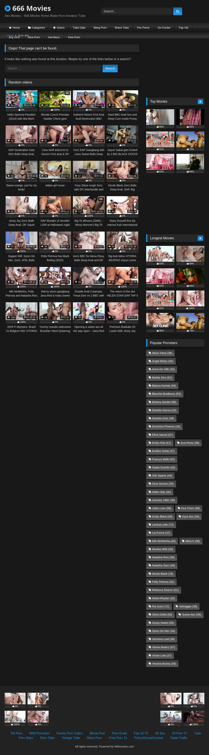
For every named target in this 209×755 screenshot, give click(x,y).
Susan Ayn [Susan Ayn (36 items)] (191, 614)
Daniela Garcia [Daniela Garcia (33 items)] (164, 410)
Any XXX (14, 37)
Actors (61, 27)
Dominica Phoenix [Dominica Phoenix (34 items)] (166, 426)
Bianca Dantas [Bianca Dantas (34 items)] (164, 385)
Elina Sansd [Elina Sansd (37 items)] (162, 434)
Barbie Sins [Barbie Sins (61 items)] (162, 377)
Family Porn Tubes (69, 733)
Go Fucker (164, 27)
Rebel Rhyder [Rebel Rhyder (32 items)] (163, 598)
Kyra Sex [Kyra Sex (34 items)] (190, 516)
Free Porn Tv (118, 738)
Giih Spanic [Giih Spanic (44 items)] (162, 475)
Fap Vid (183, 27)
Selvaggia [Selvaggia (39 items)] (188, 606)
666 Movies (28, 8)
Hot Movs (54, 37)
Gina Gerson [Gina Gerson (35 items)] (163, 483)
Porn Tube (47, 738)
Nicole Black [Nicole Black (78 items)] (162, 573)
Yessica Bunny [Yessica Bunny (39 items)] (164, 663)
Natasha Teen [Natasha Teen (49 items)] (163, 565)
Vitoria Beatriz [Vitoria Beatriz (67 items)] (163, 647)
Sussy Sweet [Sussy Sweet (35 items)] (163, 622)
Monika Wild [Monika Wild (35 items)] (162, 549)
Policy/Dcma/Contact (148, 738)
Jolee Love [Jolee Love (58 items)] (161, 508)
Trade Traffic (178, 738)
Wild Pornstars (39, 733)
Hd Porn (16, 733)
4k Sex (160, 733)
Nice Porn (34, 37)
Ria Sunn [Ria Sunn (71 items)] (160, 606)
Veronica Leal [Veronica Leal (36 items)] (163, 639)
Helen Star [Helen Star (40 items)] (161, 491)
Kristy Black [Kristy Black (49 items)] (162, 516)
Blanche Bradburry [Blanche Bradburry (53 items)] (166, 393)
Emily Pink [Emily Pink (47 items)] (161, 442)
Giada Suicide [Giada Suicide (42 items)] (163, 467)
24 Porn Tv (179, 733)
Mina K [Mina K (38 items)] (193, 541)
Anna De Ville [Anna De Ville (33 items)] (163, 369)
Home (16, 27)
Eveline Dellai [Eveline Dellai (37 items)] (163, 450)
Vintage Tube (71, 738)
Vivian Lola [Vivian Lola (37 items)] (161, 655)
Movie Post (97, 733)
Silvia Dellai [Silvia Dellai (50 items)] (162, 614)
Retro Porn (94, 738)
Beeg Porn (100, 27)
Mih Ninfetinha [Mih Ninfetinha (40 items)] (164, 541)
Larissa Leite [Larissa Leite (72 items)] (163, 524)
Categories (38, 27)
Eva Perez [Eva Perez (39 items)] (190, 442)
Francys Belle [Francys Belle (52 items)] (163, 459)
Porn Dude (119, 733)
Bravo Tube (122, 27)
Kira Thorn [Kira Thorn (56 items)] (190, 508)
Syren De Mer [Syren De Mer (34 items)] (163, 630)
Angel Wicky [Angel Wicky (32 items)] (162, 361)
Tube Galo (79, 27)
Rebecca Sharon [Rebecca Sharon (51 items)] (165, 589)
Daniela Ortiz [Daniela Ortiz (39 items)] (163, 418)
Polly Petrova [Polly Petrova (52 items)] (163, 581)
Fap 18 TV (141, 733)
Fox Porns (143, 27)
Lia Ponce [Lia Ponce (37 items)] (161, 532)
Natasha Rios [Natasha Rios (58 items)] (163, 557)
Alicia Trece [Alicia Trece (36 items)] (162, 352)
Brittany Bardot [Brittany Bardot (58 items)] (164, 402)
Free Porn (74, 37)
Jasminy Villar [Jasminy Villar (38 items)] (163, 500)
